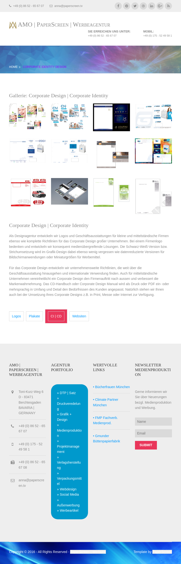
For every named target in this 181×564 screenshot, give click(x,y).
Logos (16, 316)
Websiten (79, 316)
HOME (13, 67)
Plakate (34, 316)
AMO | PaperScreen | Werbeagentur (64, 24)
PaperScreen (162, 552)
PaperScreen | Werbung (88, 552)
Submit (146, 445)
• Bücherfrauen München (111, 387)
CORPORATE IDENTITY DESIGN (44, 67)
